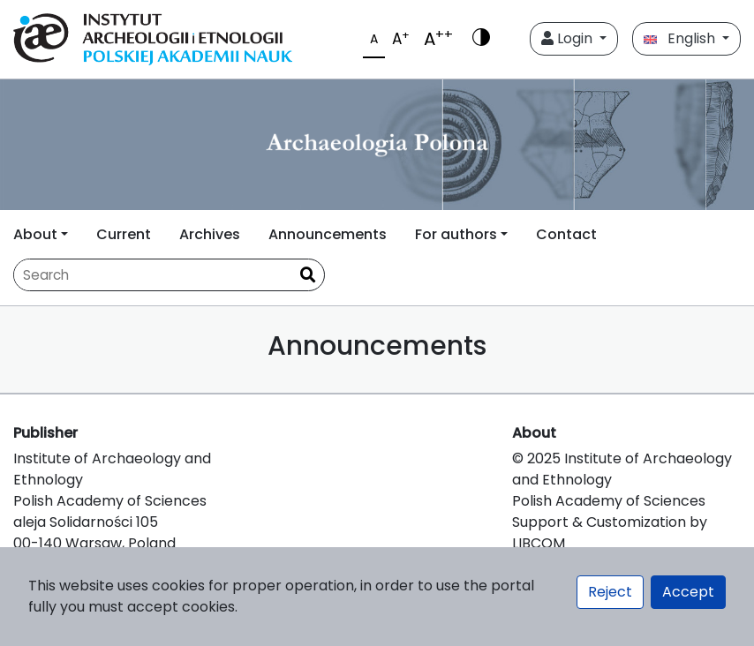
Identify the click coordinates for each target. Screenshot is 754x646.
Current (123, 234)
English (681, 38)
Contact (566, 234)
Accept (688, 592)
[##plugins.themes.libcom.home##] (377, 144)
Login (568, 38)
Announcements (327, 234)
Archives (209, 234)
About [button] (35, 234)
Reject (610, 592)
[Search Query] (152, 274)
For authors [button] (456, 234)
